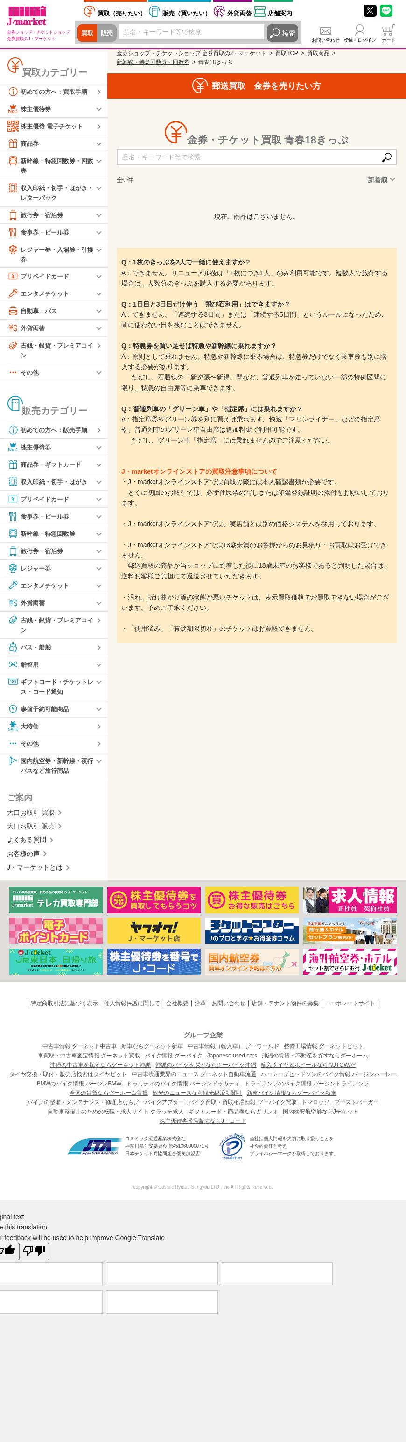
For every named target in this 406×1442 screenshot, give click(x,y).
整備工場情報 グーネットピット (324, 1051)
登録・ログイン (359, 40)
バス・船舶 (30, 651)
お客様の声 (23, 859)
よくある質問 (26, 845)
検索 (288, 33)
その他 (23, 375)
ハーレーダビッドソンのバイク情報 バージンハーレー (329, 1079)
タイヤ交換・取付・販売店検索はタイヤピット (68, 1079)
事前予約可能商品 (40, 713)
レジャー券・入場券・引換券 (49, 255)
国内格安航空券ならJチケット (320, 1117)
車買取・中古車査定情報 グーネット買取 (89, 1060)
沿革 (200, 1008)
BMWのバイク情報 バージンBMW (79, 1088)
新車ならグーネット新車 (152, 1051)
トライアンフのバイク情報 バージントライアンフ (307, 1088)
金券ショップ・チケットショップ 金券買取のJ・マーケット (191, 53)
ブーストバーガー (356, 1107)
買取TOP (286, 53)
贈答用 (23, 668)
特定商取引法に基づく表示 (64, 1008)
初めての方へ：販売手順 (49, 433)
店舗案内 (280, 13)
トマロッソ (315, 1107)
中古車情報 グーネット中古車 (79, 1051)
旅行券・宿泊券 (36, 216)
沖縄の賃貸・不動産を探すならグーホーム (315, 1060)
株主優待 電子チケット (47, 126)
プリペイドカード (40, 278)
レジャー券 (30, 571)
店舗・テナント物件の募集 (285, 1008)
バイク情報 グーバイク (173, 1060)
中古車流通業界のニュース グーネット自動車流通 (194, 1079)
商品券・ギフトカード (46, 467)
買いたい (186, 13)
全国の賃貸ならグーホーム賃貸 (109, 1098)
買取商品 (318, 53)
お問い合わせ (326, 40)
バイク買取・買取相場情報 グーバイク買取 (242, 1107)
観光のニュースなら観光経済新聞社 (197, 1098)
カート (389, 40)
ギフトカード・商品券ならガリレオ (233, 1117)
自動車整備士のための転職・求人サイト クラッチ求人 (115, 1117)
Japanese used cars (232, 1060)
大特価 (23, 730)
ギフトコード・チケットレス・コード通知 (49, 690)
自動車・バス (33, 313)
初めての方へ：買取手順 (49, 91)
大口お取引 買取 (31, 817)
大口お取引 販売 (31, 831)
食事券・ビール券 (40, 233)
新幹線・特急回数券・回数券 (49, 165)
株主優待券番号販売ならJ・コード (203, 1126)
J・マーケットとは (35, 872)
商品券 (23, 143)
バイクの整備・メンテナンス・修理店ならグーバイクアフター (105, 1107)
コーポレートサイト (350, 1008)
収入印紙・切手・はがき (49, 485)
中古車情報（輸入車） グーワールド (233, 1051)
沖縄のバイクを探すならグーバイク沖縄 (205, 1070)
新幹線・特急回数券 (43, 537)
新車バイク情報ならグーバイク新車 (291, 1098)
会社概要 (177, 1008)
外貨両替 (239, 13)
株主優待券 (30, 108)
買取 (87, 33)
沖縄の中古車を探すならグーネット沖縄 (100, 1070)
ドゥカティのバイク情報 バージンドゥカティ (183, 1088)
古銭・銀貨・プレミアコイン (49, 352)
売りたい (122, 13)
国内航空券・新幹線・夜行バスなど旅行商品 (49, 769)
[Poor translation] (34, 1256)
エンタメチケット (40, 295)
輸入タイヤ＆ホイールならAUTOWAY (308, 1070)
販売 (108, 33)
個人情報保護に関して (132, 1008)
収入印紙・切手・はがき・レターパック (46, 193)
